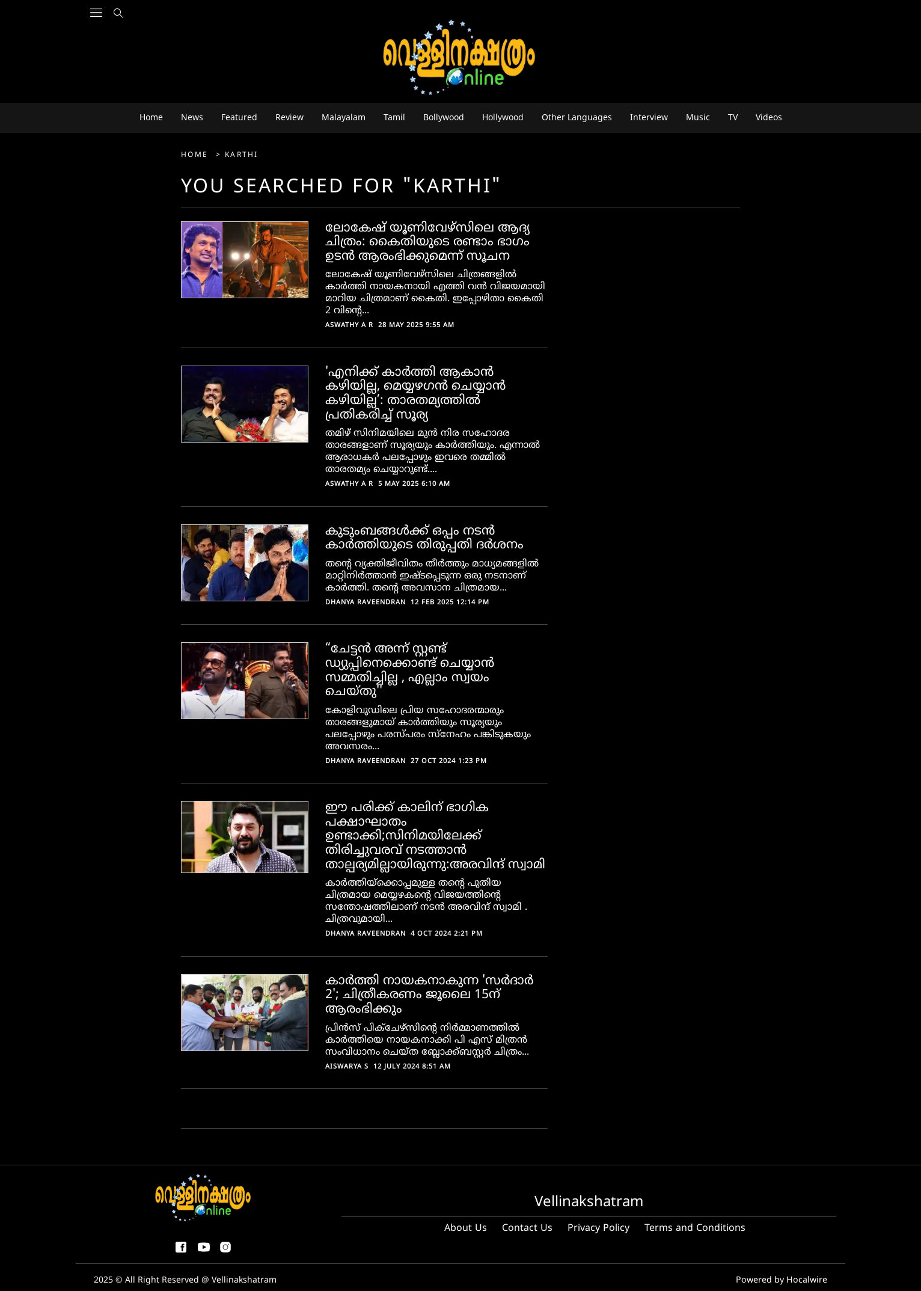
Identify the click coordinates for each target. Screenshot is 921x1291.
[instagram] (225, 1252)
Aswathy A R (349, 325)
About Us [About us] (465, 1228)
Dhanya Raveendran (365, 602)
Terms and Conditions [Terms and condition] (694, 1228)
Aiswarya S (347, 1067)
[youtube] (204, 1252)
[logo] (460, 58)
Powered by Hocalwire (782, 1280)
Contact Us (527, 1228)
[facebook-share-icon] (181, 1252)
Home (196, 155)
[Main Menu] (96, 36)
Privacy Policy (598, 1228)
